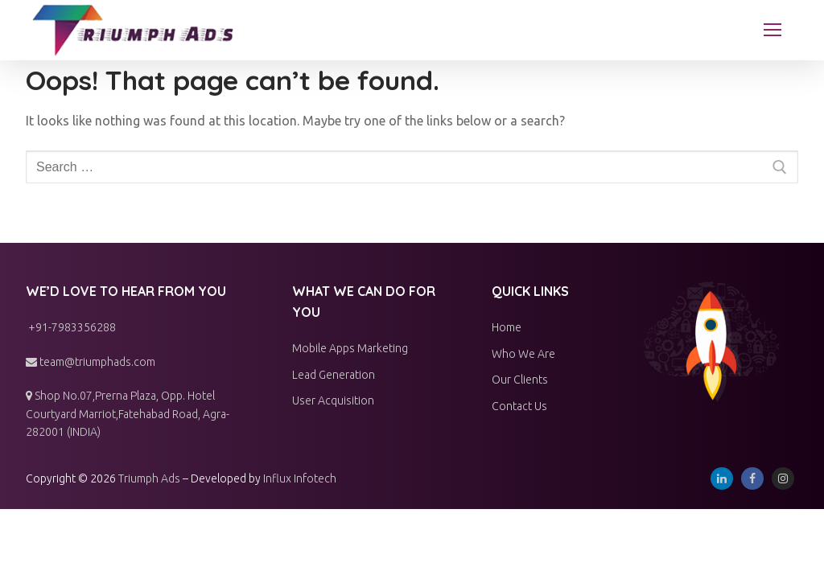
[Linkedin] (722, 478)
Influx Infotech (299, 478)
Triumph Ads (149, 478)
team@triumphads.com (90, 361)
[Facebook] (752, 478)
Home (506, 327)
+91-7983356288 (71, 327)
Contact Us (519, 406)
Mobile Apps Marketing (350, 348)
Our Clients (520, 379)
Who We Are (523, 353)
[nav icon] (772, 30)
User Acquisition (333, 400)
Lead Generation (333, 374)
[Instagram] (783, 478)
